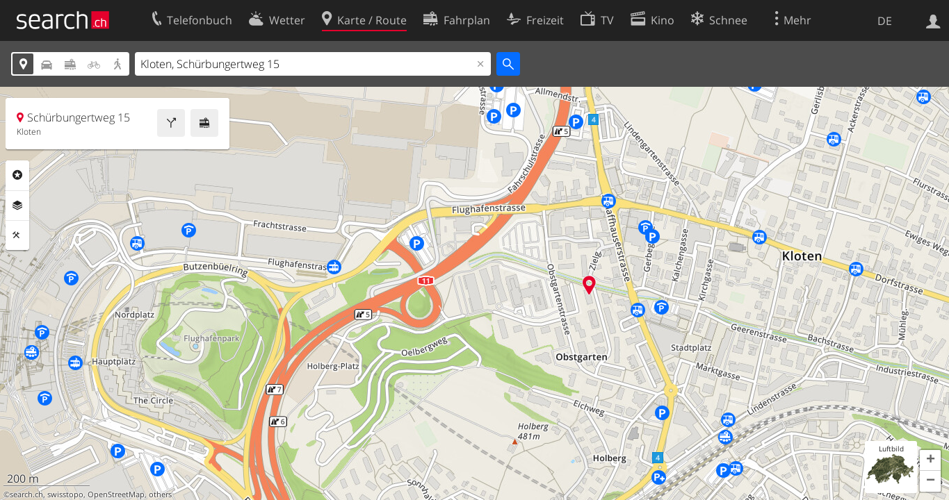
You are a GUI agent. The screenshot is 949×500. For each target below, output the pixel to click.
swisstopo (65, 494)
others (160, 494)
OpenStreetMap (116, 494)
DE (884, 20)
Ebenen (17, 205)
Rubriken (17, 175)
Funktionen (17, 235)
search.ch (26, 494)
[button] (930, 460)
